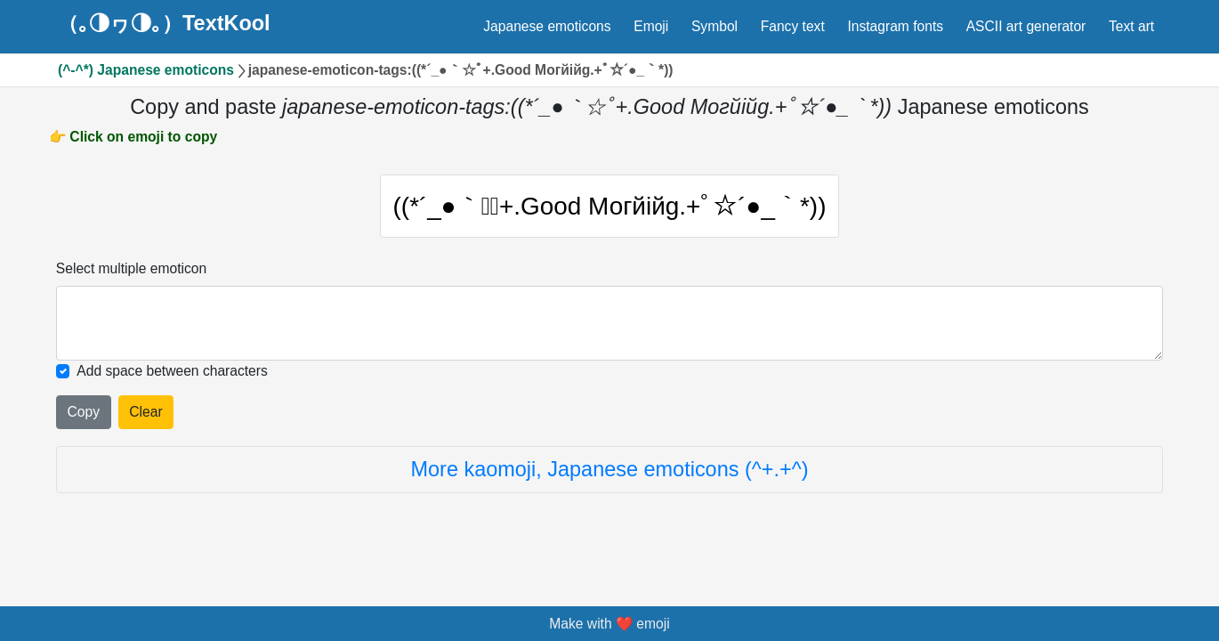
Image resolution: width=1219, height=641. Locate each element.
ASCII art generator (1026, 26)
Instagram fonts (895, 26)
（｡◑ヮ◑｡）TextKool (164, 24)
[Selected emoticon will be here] (609, 332)
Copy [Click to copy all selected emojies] (84, 420)
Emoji (651, 26)
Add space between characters (172, 380)
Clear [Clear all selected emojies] (145, 420)
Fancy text (793, 26)
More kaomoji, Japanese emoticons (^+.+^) (610, 478)
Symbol (714, 26)
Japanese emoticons (546, 26)
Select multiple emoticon (131, 277)
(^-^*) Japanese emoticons (146, 69)
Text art (1131, 26)
